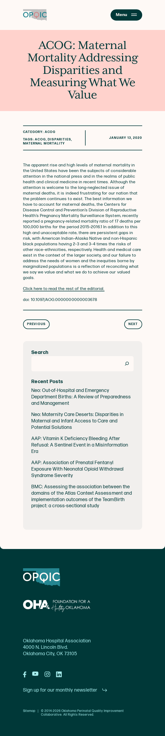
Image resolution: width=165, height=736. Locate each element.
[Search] (127, 363)
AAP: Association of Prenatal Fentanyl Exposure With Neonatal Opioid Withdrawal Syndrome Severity (77, 469)
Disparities (59, 140)
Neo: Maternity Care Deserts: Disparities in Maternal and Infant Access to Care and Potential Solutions (77, 421)
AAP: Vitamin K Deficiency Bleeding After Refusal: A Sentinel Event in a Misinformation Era (79, 445)
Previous (36, 324)
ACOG (50, 132)
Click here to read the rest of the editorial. (64, 288)
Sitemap (29, 711)
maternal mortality (44, 144)
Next (133, 324)
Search (40, 352)
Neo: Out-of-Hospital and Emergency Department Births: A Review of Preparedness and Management (81, 397)
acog (40, 140)
